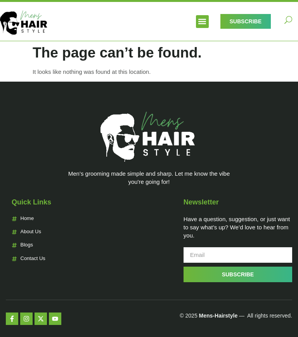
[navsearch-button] (288, 21)
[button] (202, 21)
